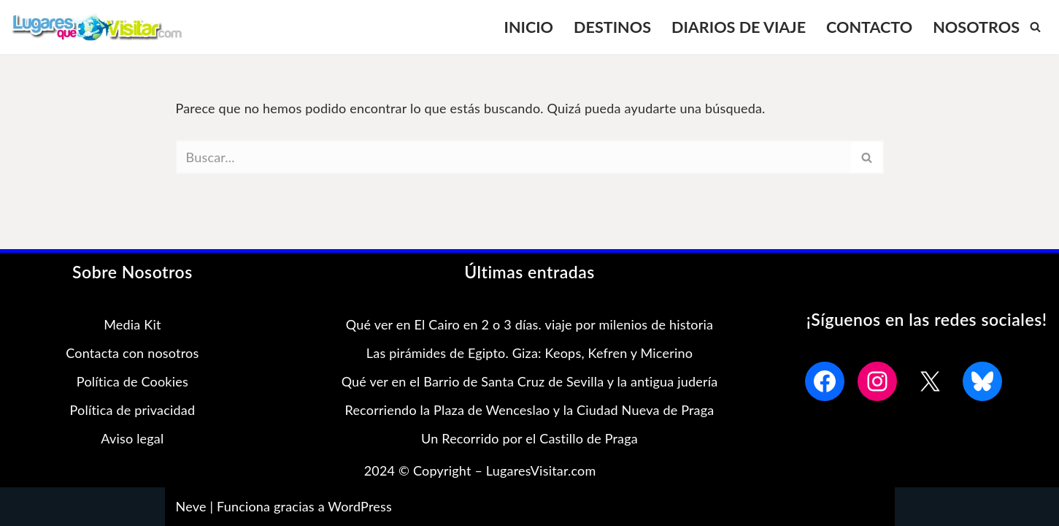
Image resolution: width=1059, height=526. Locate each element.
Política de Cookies (132, 381)
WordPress (360, 506)
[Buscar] (1035, 26)
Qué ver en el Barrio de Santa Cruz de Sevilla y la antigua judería (530, 381)
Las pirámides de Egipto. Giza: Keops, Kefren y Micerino (529, 353)
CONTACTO (869, 27)
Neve (191, 506)
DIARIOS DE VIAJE (738, 27)
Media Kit (132, 324)
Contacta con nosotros (132, 353)
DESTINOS (612, 27)
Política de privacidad (133, 410)
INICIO (528, 27)
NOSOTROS (976, 27)
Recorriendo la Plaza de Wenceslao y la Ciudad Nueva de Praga (530, 410)
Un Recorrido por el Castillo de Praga (529, 438)
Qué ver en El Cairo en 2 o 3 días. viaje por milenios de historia (529, 324)
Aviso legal (132, 438)
